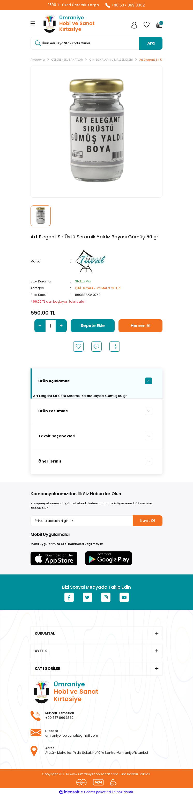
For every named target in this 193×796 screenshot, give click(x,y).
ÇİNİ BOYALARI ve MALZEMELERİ (98, 288)
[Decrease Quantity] (40, 325)
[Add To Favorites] (78, 347)
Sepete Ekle (93, 326)
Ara (151, 43)
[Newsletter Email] (96, 520)
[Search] (96, 43)
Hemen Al (140, 326)
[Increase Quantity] (61, 325)
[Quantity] (51, 326)
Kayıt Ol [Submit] (147, 520)
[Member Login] (134, 26)
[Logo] (68, 24)
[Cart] (159, 26)
